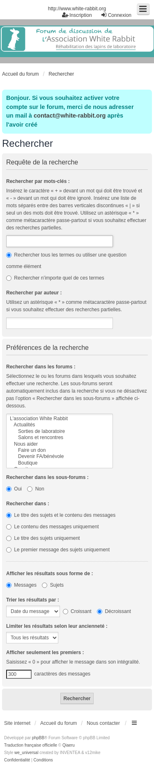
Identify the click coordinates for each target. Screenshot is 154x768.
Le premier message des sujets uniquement (58, 550)
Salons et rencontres (59, 438)
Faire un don (59, 450)
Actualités (59, 425)
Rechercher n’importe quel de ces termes (55, 278)
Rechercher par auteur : (34, 293)
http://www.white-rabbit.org (77, 9)
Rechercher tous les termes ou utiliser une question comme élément (66, 260)
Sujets (53, 585)
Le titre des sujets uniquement (43, 538)
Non (35, 489)
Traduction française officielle (30, 745)
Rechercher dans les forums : (41, 367)
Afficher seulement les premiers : (45, 652)
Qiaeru (68, 745)
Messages (21, 585)
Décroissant (114, 611)
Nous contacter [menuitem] (103, 723)
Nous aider (59, 444)
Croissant (77, 611)
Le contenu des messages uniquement (52, 527)
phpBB (38, 738)
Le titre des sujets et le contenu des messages (60, 515)
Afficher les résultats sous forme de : (49, 573)
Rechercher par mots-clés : (38, 181)
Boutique (59, 463)
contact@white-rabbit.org (70, 115)
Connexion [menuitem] (116, 15)
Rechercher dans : (27, 504)
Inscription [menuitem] (77, 15)
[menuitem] (17, 760)
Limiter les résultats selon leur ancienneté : (57, 626)
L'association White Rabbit (59, 419)
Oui (14, 489)
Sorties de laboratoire (59, 431)
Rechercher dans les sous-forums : (47, 477)
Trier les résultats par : (32, 600)
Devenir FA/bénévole (59, 456)
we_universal (26, 752)
